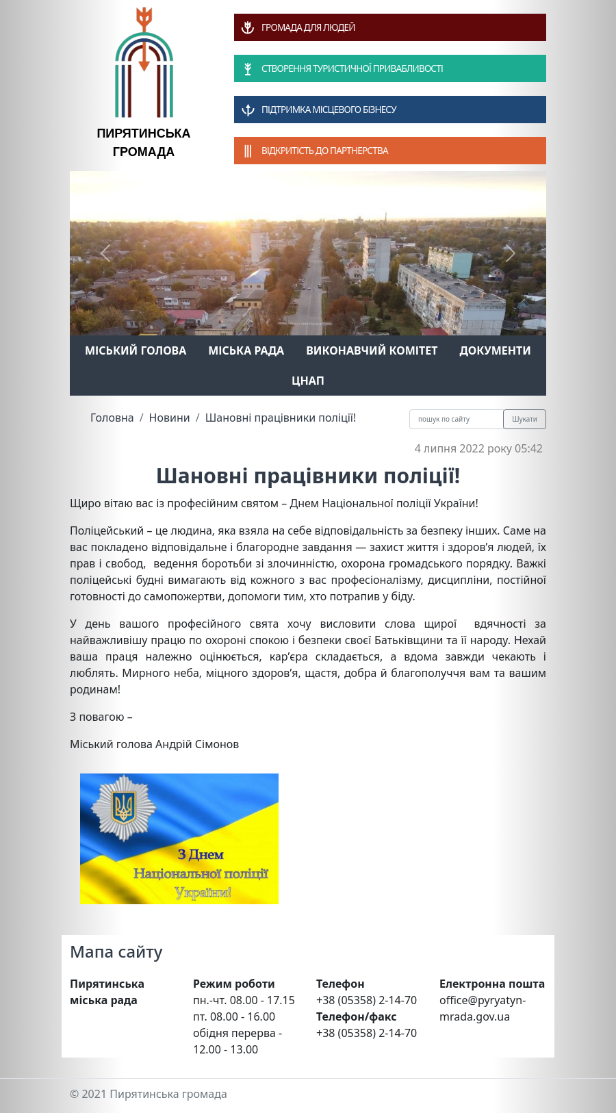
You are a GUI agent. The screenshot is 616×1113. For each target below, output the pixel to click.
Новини (169, 417)
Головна (112, 417)
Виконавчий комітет (371, 350)
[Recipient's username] (456, 419)
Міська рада (246, 350)
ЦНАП (308, 380)
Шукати (524, 419)
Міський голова (135, 350)
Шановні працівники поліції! (281, 417)
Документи (495, 350)
